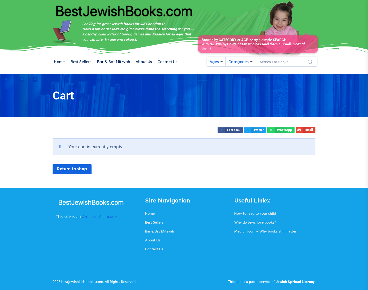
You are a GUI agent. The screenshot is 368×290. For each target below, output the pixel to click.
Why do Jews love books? (255, 223)
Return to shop (72, 169)
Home (59, 61)
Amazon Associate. (100, 217)
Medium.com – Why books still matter (265, 232)
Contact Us (167, 61)
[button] (230, 130)
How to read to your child (255, 214)
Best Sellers (80, 61)
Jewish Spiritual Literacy (295, 282)
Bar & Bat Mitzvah (113, 61)
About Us (144, 61)
